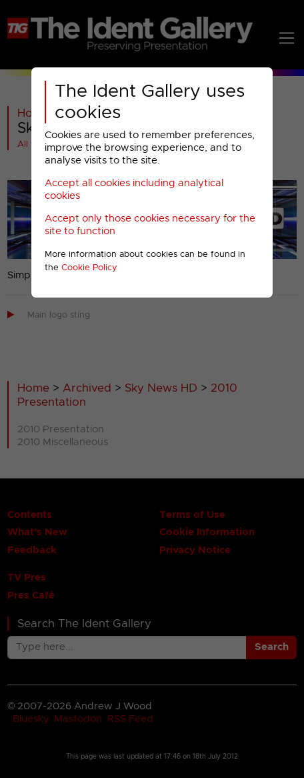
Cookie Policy (89, 268)
